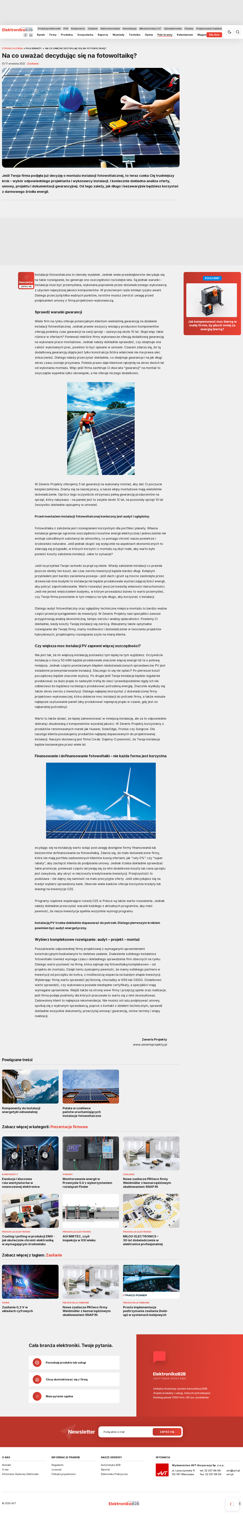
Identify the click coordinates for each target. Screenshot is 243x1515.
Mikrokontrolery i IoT (150, 28)
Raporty (103, 34)
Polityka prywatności (63, 1474)
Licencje (56, 1469)
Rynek (41, 34)
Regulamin (57, 1465)
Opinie (149, 34)
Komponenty (78, 28)
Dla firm (214, 34)
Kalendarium (185, 34)
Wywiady (118, 34)
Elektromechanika (110, 28)
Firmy (53, 34)
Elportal (105, 1469)
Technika (134, 34)
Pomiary (189, 28)
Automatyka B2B (110, 1465)
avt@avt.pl (233, 1470)
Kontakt (6, 1465)
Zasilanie (93, 28)
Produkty (67, 34)
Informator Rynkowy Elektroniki (20, 1474)
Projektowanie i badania (209, 28)
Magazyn (203, 34)
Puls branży (164, 34)
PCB (66, 28)
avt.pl (229, 1474)
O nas (5, 1469)
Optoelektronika (173, 28)
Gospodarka (85, 34)
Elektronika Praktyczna (114, 1474)
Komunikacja (129, 28)
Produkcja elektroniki (49, 28)
